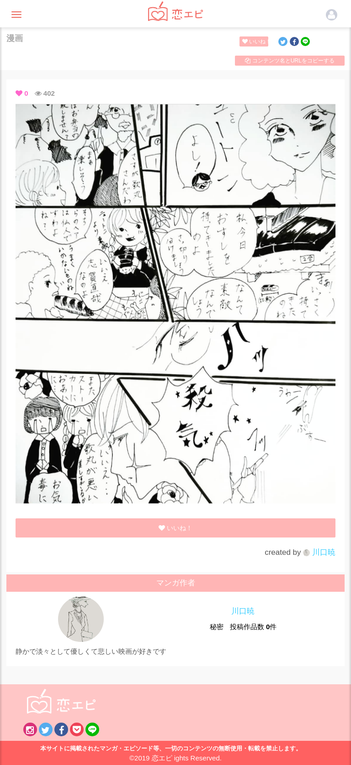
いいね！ (255, 41)
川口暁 (319, 552)
